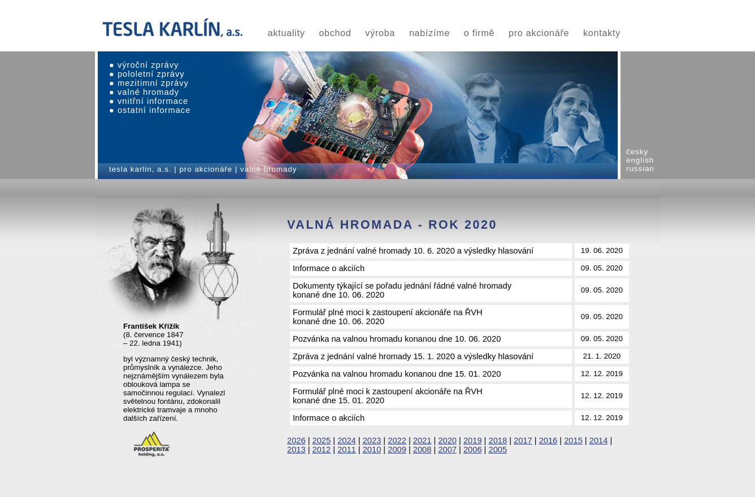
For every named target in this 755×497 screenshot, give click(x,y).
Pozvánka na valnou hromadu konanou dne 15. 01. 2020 (397, 373)
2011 (346, 449)
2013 (296, 449)
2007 (447, 449)
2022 (397, 440)
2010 (372, 449)
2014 (598, 440)
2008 (422, 449)
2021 (422, 440)
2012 (322, 449)
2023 (372, 440)
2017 (523, 440)
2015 (573, 440)
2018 (498, 440)
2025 (322, 440)
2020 (447, 440)
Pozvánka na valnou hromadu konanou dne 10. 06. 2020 (397, 338)
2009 (397, 449)
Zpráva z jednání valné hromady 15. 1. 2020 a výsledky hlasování (413, 356)
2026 (296, 440)
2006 (472, 449)
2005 (498, 449)
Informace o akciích (329, 268)
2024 (346, 440)
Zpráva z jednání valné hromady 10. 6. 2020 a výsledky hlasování (413, 250)
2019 (472, 440)
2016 (548, 440)
